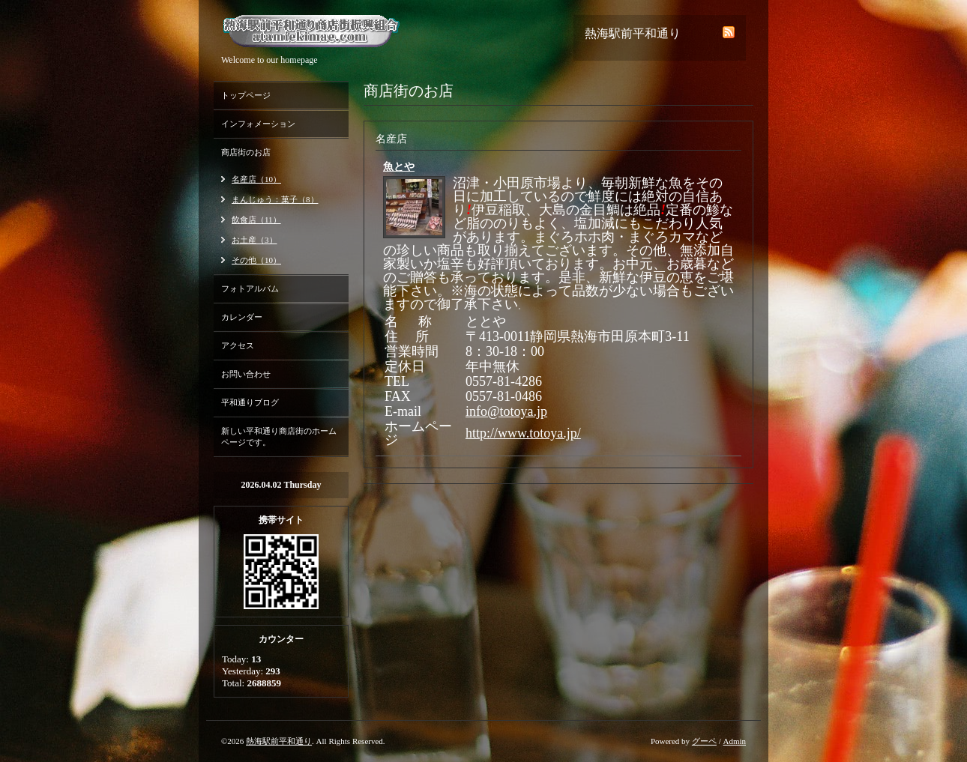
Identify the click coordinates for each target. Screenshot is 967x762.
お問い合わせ (246, 373)
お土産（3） (254, 239)
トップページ (246, 95)
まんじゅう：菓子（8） (275, 199)
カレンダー (241, 316)
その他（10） (256, 259)
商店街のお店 (246, 152)
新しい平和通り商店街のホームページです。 (279, 436)
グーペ (704, 741)
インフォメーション (258, 123)
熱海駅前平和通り (279, 741)
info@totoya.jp (506, 411)
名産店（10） (256, 179)
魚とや (399, 166)
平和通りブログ (250, 402)
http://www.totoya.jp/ (523, 433)
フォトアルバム (250, 288)
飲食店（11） (256, 219)
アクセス (237, 345)
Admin (734, 741)
